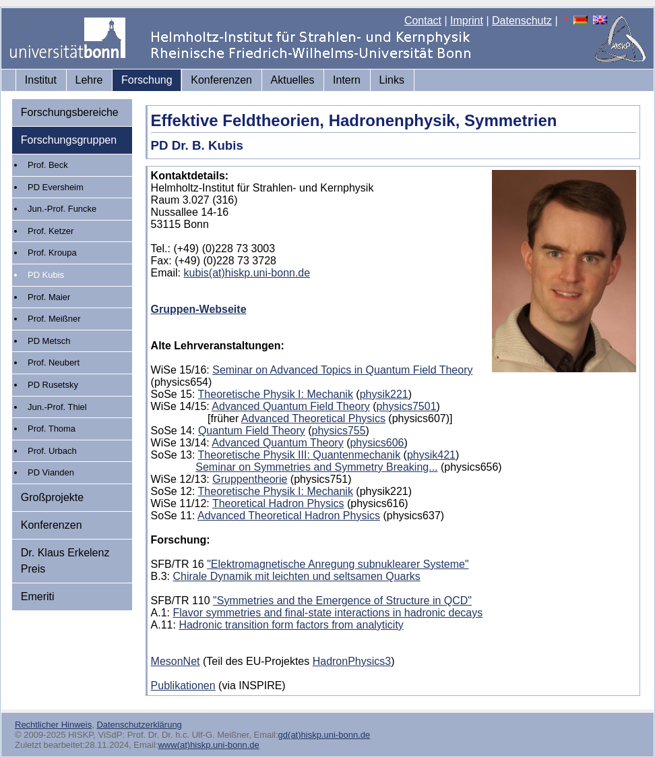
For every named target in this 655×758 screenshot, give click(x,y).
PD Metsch (49, 341)
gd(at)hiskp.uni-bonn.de (324, 735)
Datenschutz (522, 20)
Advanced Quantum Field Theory (291, 406)
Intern (347, 80)
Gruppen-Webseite (199, 309)
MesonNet (175, 661)
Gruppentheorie (249, 479)
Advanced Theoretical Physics (313, 418)
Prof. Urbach (52, 451)
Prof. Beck (48, 165)
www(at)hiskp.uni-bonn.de (208, 745)
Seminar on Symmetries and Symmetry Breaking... (316, 467)
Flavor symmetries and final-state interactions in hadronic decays (328, 612)
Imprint (466, 20)
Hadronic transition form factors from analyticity (291, 625)
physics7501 (407, 406)
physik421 (431, 455)
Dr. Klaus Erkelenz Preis (65, 561)
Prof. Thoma (51, 429)
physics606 (377, 442)
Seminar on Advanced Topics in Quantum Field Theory (342, 370)
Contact (422, 20)
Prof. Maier (49, 297)
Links (391, 80)
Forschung (147, 80)
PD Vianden (51, 472)
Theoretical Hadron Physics (278, 503)
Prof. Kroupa (52, 252)
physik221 (384, 394)
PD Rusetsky (53, 385)
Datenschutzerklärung (138, 725)
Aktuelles (293, 80)
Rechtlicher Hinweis (53, 725)
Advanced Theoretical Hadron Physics (288, 515)
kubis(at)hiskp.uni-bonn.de (247, 273)
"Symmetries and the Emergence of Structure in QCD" (342, 600)
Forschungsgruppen (69, 140)
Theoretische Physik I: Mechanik (275, 394)
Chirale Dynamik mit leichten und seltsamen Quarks (296, 576)
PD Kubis (46, 275)
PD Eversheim (56, 187)
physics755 (339, 430)
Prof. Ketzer (50, 231)
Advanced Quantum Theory (277, 442)
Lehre (89, 80)
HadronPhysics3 (352, 661)
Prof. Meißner (54, 319)
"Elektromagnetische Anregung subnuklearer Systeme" (337, 564)
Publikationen (183, 685)
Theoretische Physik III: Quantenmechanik (299, 455)
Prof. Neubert (54, 362)
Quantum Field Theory (251, 430)
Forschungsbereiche (70, 112)
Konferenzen (221, 80)
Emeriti (38, 596)
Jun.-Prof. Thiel (57, 407)
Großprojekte (52, 497)
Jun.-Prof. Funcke (62, 209)
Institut (41, 80)
